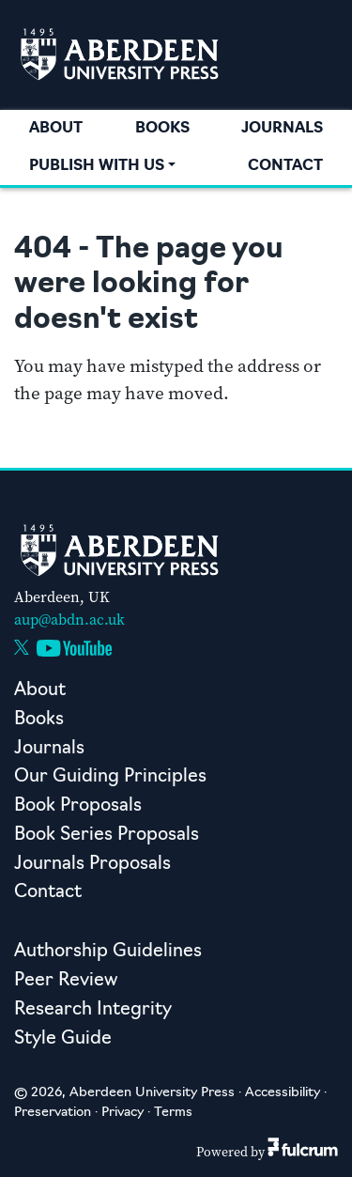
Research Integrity (93, 1010)
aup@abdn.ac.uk (69, 619)
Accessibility (282, 1093)
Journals (282, 128)
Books (162, 128)
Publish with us (96, 166)
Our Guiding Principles (110, 777)
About (56, 128)
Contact (285, 166)
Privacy (122, 1113)
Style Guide (63, 1039)
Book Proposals (78, 806)
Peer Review (65, 981)
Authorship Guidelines (108, 952)
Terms (173, 1113)
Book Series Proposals (106, 835)
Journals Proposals (92, 865)
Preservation (52, 1113)
